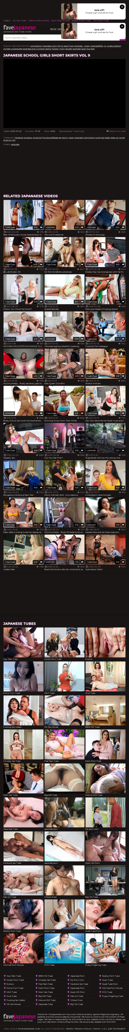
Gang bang (89, 137)
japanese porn (77, 976)
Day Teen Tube (14, 976)
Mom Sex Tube (45, 992)
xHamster (50, 227)
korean (55, 48)
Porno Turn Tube (15, 988)
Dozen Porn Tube (15, 980)
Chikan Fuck (76, 1000)
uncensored (16, 48)
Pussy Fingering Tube (112, 996)
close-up (114, 137)
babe (107, 137)
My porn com (77, 980)
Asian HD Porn (77, 992)
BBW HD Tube (45, 976)
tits (13, 140)
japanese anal (29, 48)
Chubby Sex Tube (47, 980)
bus (88, 48)
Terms (69, 1028)
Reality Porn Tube (111, 976)
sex (60, 137)
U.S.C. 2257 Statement (113, 1028)
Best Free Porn (61, 20)
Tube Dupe (78, 131)
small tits (37, 137)
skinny (65, 137)
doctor (48, 48)
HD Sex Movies (14, 1004)
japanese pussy (82, 46)
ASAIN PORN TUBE (81, 20)
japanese (76, 48)
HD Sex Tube (19, 20)
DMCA (97, 1028)
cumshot (40, 48)
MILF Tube (12, 992)
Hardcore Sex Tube (79, 984)
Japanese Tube (45, 1004)
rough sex (99, 137)
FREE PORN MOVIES (39, 20)
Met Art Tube (76, 996)
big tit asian (63, 46)
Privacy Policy (83, 1028)
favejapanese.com (29, 1028)
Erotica (10, 984)
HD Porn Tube (101, 20)
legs (93, 48)
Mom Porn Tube (46, 988)
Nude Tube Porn (110, 984)
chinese (6, 48)
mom (62, 48)
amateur (28, 137)
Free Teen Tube (45, 984)
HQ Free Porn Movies (112, 988)
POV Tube (107, 992)
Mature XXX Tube (46, 1000)
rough (122, 137)
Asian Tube (107, 980)
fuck (71, 46)
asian (83, 48)
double (68, 48)
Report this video (116, 131)
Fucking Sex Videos (16, 1000)
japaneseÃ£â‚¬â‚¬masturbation (106, 46)
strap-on (7, 140)
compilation (36, 46)
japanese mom (49, 46)
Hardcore (19, 137)
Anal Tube (12, 996)
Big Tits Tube (76, 1004)
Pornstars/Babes (50, 137)
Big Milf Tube (44, 996)
